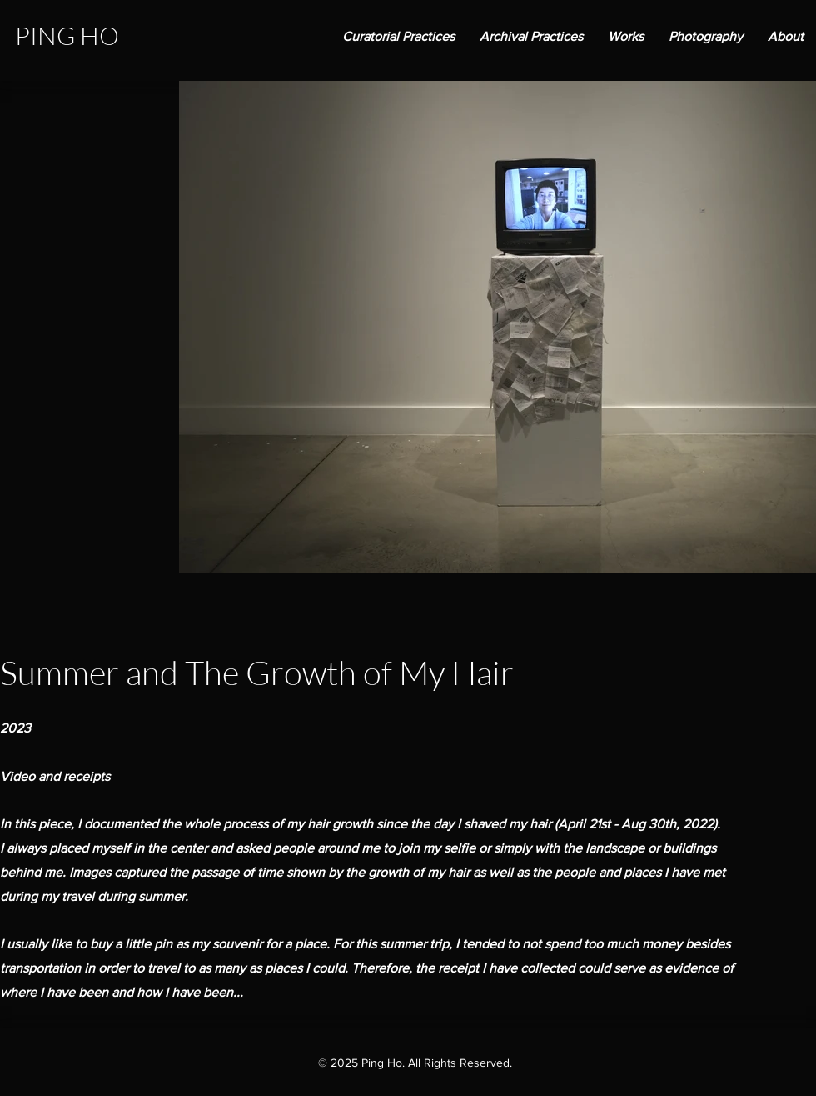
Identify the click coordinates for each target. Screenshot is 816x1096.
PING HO (67, 35)
